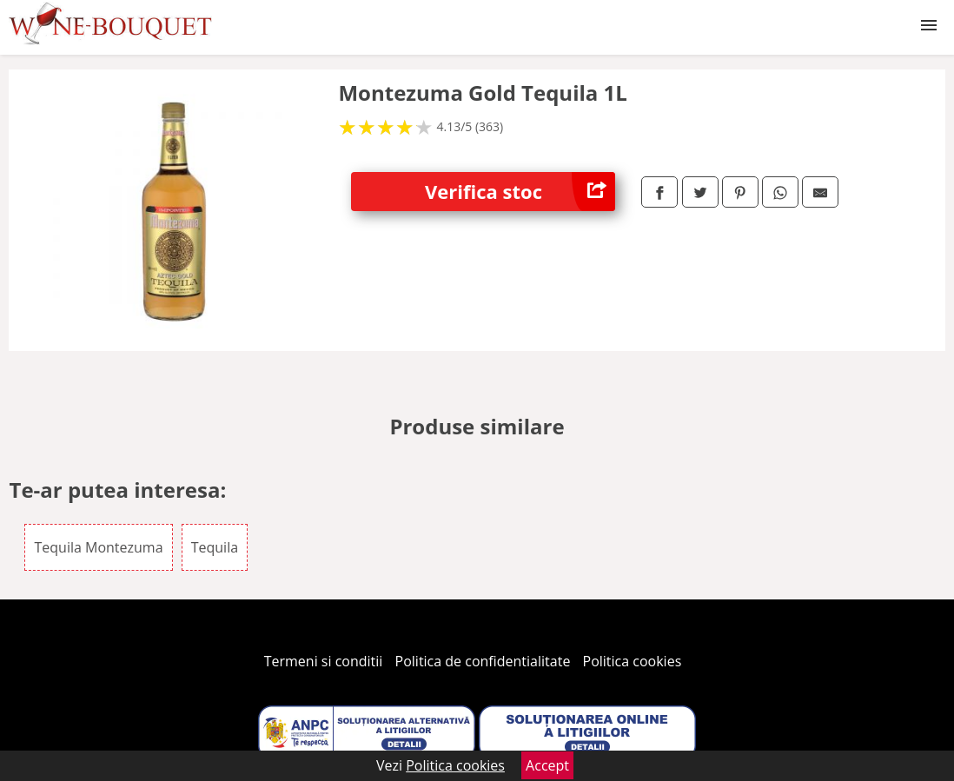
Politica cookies (632, 661)
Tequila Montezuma (98, 547)
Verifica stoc (520, 191)
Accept (547, 765)
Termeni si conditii (323, 661)
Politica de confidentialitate (483, 661)
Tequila (214, 547)
